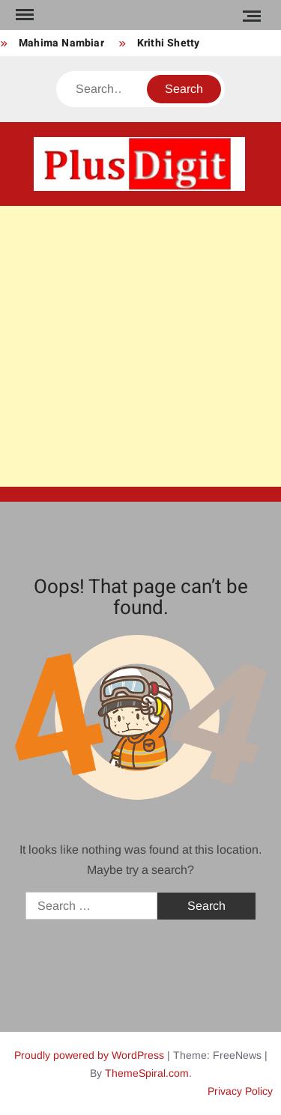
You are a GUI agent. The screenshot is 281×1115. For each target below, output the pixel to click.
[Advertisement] (140, 346)
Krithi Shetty (168, 43)
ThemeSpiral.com (147, 1073)
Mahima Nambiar (61, 43)
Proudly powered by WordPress (89, 1055)
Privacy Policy (240, 1091)
